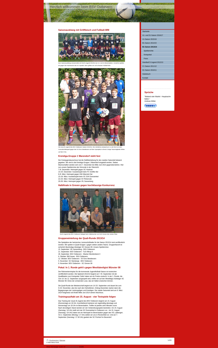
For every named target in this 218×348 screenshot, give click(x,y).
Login (170, 340)
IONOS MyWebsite (72, 347)
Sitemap (62, 340)
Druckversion (52, 340)
